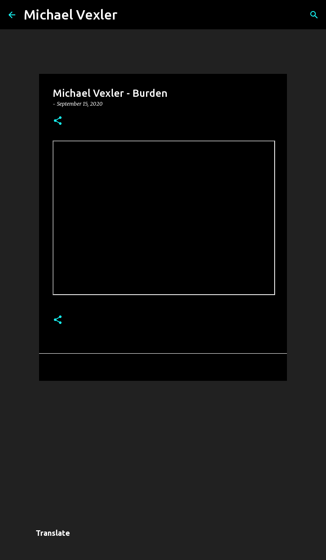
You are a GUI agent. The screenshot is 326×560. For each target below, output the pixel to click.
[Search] (129, 15)
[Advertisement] (163, 453)
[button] (58, 121)
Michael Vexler (71, 14)
